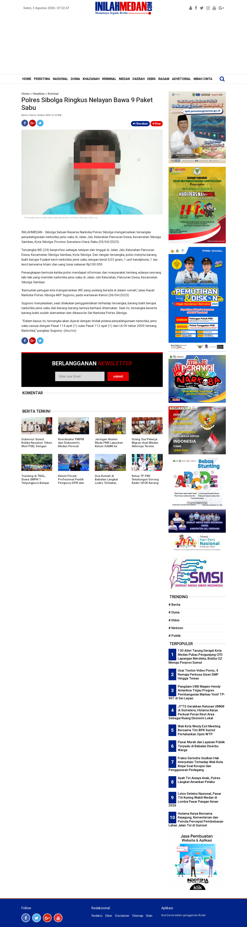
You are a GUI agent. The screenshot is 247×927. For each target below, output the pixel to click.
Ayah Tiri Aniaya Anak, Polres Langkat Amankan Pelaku (199, 780)
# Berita (174, 604)
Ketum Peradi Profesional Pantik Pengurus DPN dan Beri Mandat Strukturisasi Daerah (72, 483)
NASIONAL (60, 79)
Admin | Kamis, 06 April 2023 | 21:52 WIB (41, 115)
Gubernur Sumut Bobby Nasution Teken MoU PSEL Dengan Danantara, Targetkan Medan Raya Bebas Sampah (36, 448)
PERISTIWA (42, 79)
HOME (26, 79)
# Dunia (174, 612)
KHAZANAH (91, 79)
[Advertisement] (124, 45)
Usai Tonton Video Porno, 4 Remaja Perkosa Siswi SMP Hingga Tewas (198, 674)
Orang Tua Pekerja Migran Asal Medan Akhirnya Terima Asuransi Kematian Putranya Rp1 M (145, 446)
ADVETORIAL (181, 79)
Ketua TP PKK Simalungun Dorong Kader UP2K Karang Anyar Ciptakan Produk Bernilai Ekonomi (145, 484)
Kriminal (53, 94)
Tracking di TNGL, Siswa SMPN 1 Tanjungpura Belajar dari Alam (35, 481)
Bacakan (140, 123)
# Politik (175, 636)
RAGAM (163, 79)
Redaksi (96, 916)
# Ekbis (174, 620)
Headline (39, 94)
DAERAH (138, 79)
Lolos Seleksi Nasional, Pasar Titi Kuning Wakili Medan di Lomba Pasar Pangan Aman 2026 (195, 799)
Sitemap (137, 916)
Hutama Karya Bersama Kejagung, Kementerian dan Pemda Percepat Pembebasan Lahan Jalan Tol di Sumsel (196, 819)
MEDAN (124, 79)
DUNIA (75, 79)
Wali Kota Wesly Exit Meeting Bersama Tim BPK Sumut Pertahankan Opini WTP (199, 730)
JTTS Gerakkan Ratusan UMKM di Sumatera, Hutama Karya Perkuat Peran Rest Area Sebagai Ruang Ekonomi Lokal (196, 712)
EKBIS (151, 79)
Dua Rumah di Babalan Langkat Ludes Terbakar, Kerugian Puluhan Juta (107, 483)
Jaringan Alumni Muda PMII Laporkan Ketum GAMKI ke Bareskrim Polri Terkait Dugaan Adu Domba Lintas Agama (109, 448)
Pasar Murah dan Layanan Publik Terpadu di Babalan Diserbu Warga (201, 746)
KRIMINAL (109, 79)
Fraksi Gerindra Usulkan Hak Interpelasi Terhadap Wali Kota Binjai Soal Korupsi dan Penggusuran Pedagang (196, 764)
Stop (157, 123)
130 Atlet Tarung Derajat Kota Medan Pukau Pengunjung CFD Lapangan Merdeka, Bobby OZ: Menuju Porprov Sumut (196, 656)
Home (25, 94)
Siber (108, 916)
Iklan (149, 916)
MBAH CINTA (203, 79)
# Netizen (176, 628)
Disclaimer (122, 916)
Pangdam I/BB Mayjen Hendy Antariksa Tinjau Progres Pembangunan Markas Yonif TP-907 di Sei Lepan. (197, 692)
